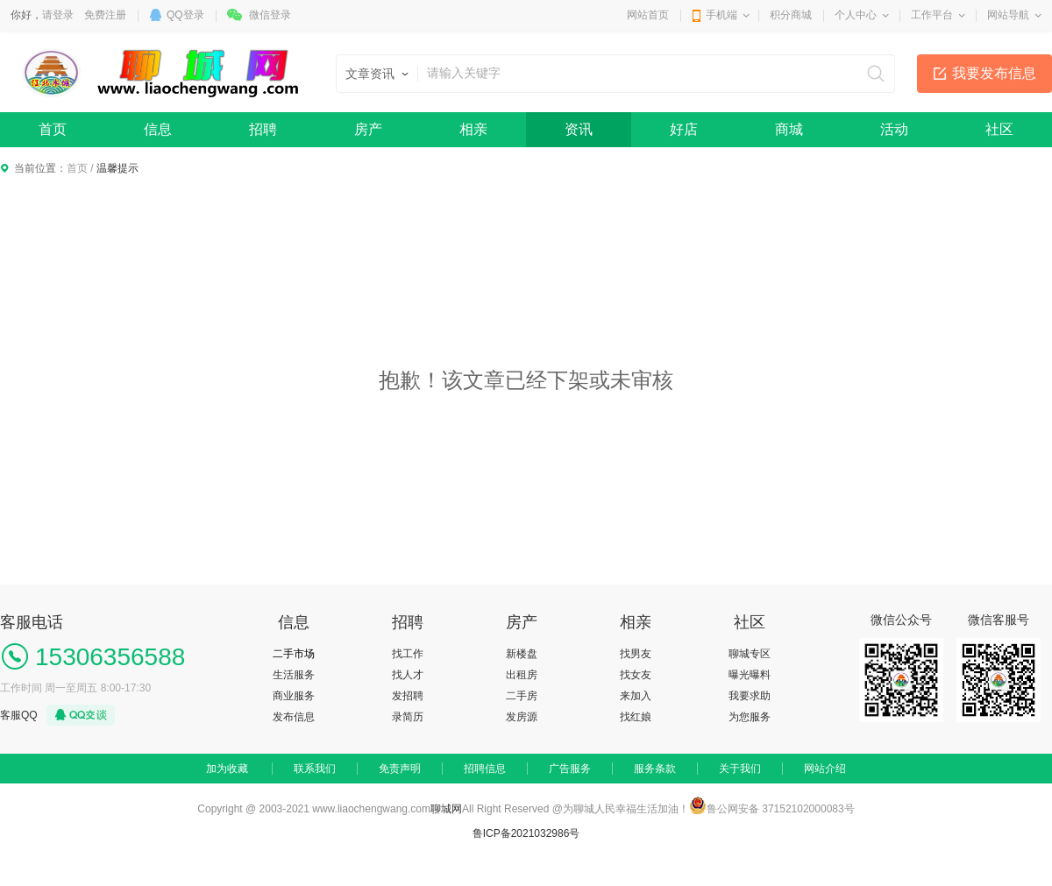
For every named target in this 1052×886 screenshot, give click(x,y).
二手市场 (294, 654)
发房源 (521, 717)
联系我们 (315, 768)
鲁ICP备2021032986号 (526, 833)
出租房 (521, 675)
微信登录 (270, 15)
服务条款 (655, 768)
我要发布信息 (994, 73)
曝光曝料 (750, 675)
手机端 (721, 15)
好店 (684, 129)
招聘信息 (485, 768)
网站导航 (1008, 15)
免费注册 (105, 15)
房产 (368, 129)
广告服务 (570, 768)
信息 (158, 129)
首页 (53, 129)
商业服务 (294, 696)
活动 (894, 129)
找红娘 (635, 717)
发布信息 (294, 717)
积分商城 (791, 15)
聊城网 (446, 809)
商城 (789, 129)
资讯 (579, 129)
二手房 (521, 696)
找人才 (407, 675)
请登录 (58, 15)
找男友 (635, 654)
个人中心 (856, 15)
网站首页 (648, 15)
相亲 (473, 129)
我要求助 (750, 696)
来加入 (635, 696)
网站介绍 (825, 768)
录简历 (407, 717)
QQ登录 (185, 15)
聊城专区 (750, 654)
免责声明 (400, 768)
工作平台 (932, 15)
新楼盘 (521, 654)
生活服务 (294, 675)
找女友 (635, 675)
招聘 (263, 129)
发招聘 (407, 696)
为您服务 (750, 717)
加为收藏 (227, 768)
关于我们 (740, 768)
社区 (999, 129)
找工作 (407, 654)
